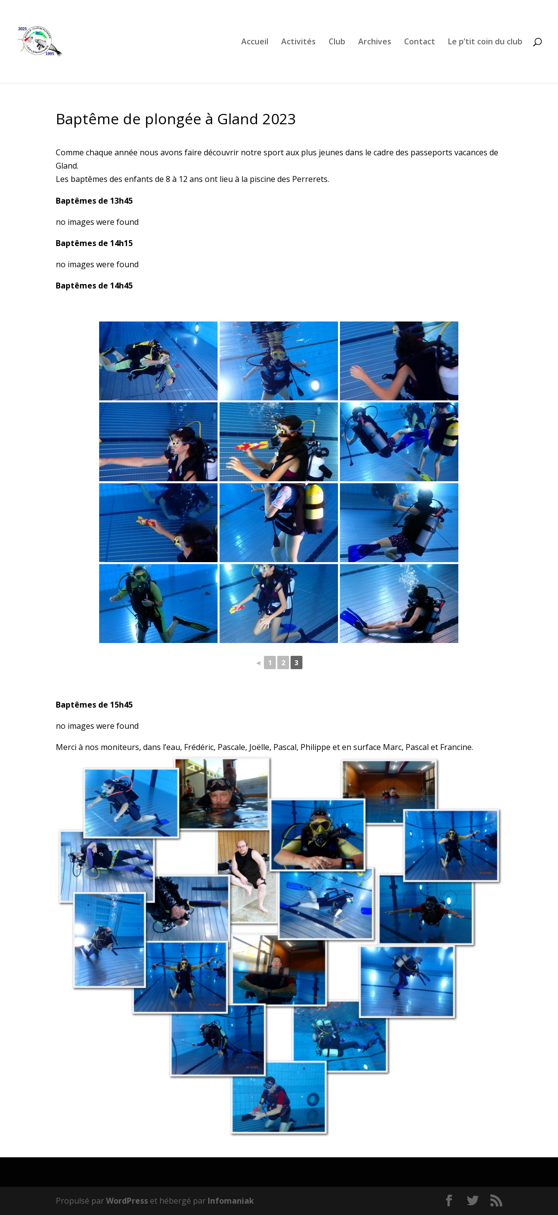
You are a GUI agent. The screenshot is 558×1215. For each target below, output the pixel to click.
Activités (298, 42)
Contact (419, 42)
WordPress (127, 1200)
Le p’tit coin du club (485, 42)
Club (337, 42)
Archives (374, 42)
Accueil (254, 42)
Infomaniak (231, 1200)
